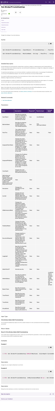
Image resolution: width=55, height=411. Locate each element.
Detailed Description (6, 22)
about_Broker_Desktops (26, 91)
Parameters (4, 27)
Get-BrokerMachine (7, 100)
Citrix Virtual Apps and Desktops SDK (11, 5)
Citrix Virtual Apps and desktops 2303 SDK (31, 5)
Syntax (3, 20)
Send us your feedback (7, 399)
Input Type (4, 29)
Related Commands (5, 24)
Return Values (4, 31)
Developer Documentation (12, 2)
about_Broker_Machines (6, 93)
